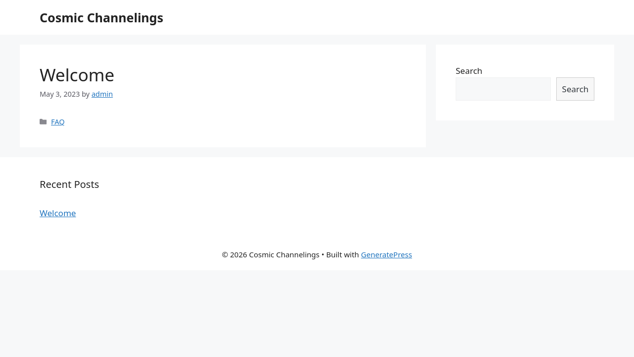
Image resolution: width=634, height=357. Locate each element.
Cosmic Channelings (101, 17)
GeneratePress (386, 254)
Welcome (77, 74)
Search (469, 70)
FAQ (57, 121)
